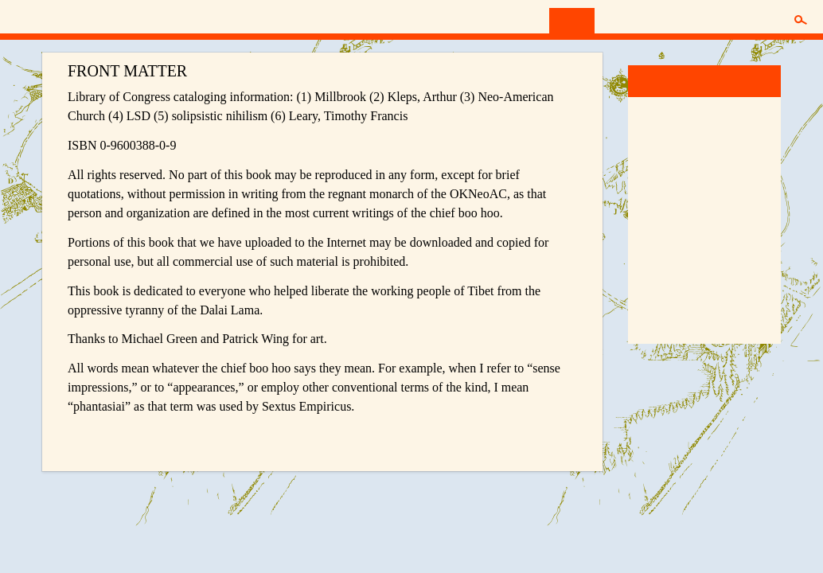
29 (685, 191)
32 (742, 191)
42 (666, 230)
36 (685, 211)
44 (704, 230)
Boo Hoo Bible (676, 295)
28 (666, 191)
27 (647, 191)
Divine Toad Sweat (686, 264)
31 (723, 191)
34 (647, 211)
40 (761, 211)
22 (685, 172)
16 (704, 152)
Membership (743, 20)
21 (666, 172)
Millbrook (663, 81)
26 (761, 172)
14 (666, 152)
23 (704, 172)
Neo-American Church (98, 18)
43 (685, 230)
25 (742, 172)
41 (647, 230)
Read (572, 20)
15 (685, 152)
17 (723, 152)
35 (666, 211)
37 (704, 211)
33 (761, 191)
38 (723, 211)
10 (723, 132)
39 (742, 211)
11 (742, 132)
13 (647, 152)
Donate (673, 20)
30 (704, 191)
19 (761, 152)
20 (647, 172)
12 (761, 132)
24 (723, 172)
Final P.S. (743, 230)
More (651, 327)
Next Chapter (543, 435)
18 (742, 152)
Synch (620, 20)
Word (656, 113)
